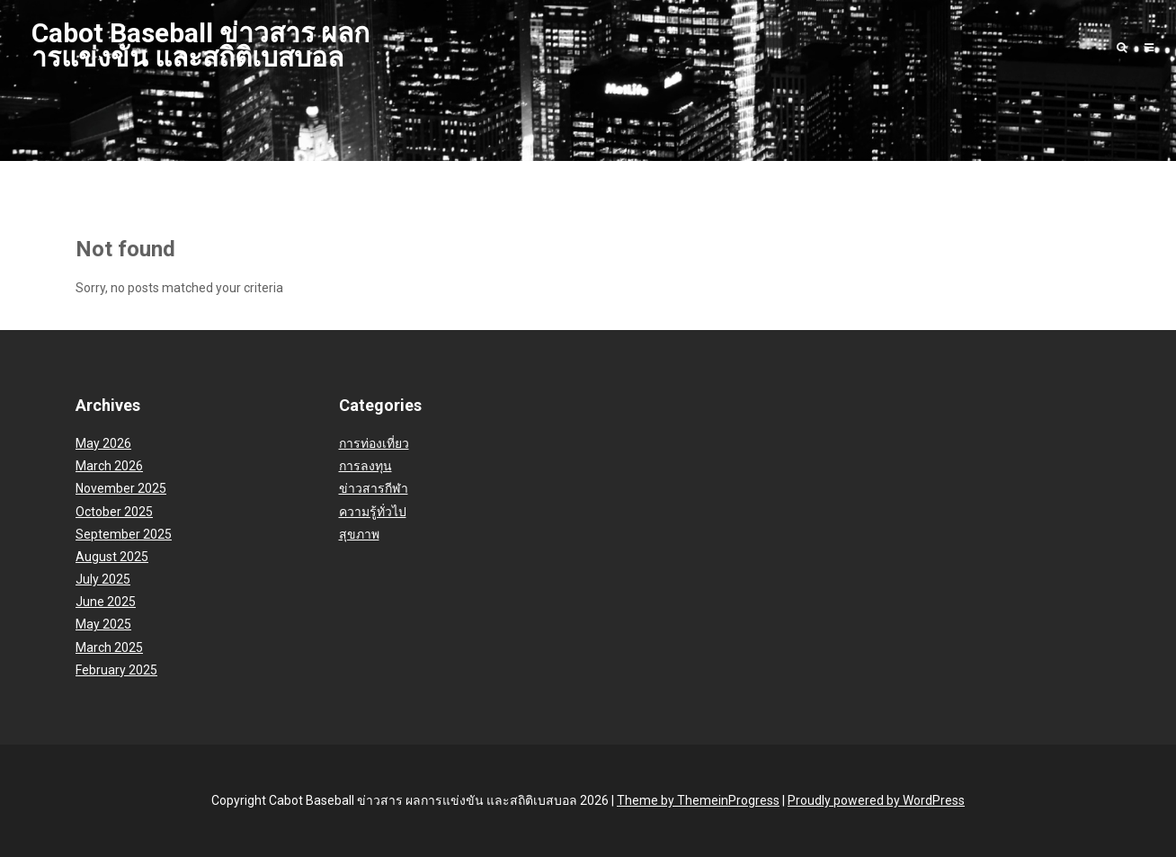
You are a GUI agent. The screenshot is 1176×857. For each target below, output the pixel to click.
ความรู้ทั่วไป (372, 511)
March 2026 (109, 466)
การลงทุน (365, 466)
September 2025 (124, 534)
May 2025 (103, 624)
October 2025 (114, 511)
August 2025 (112, 556)
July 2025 (103, 579)
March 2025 (109, 647)
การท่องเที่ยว (374, 443)
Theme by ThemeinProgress (698, 800)
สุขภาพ (359, 534)
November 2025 (121, 488)
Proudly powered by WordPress (876, 800)
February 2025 (116, 670)
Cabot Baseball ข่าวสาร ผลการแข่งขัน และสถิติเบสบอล (200, 45)
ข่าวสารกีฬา (373, 488)
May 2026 (103, 443)
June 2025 (106, 601)
